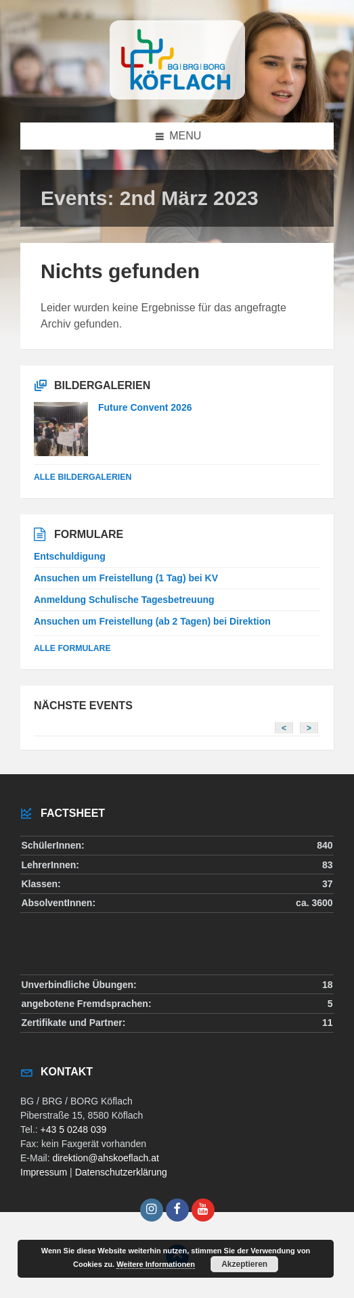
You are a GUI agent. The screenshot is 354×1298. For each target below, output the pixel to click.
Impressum (43, 1172)
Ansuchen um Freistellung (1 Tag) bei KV (126, 578)
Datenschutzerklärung (121, 1172)
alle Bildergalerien (82, 477)
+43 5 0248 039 (74, 1129)
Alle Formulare (72, 648)
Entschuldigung (70, 556)
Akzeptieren (244, 1264)
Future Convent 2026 (145, 407)
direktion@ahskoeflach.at (105, 1157)
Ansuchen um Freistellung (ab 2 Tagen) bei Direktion (152, 621)
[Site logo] (177, 96)
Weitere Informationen (155, 1264)
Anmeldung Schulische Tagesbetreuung (124, 599)
